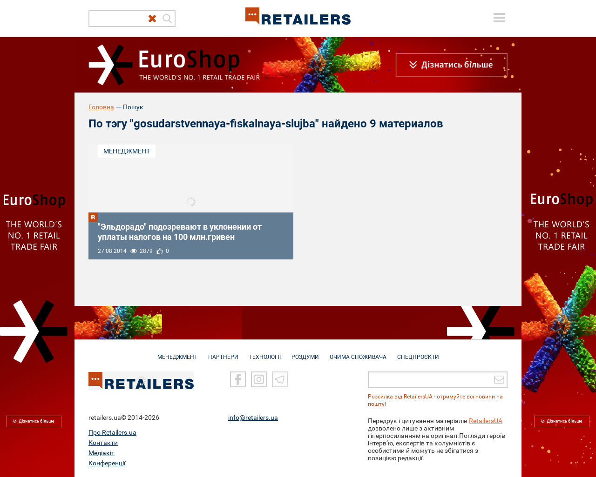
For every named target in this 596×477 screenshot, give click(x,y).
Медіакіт (101, 452)
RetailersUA (485, 420)
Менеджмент (126, 151)
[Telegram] (280, 379)
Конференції (106, 462)
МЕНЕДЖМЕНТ (177, 352)
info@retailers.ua (253, 417)
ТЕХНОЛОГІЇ (265, 352)
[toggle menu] (499, 17)
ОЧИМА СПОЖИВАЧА (358, 352)
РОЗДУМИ (305, 352)
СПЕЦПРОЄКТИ (418, 352)
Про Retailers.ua (112, 432)
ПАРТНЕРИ (223, 352)
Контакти (103, 442)
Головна (101, 107)
